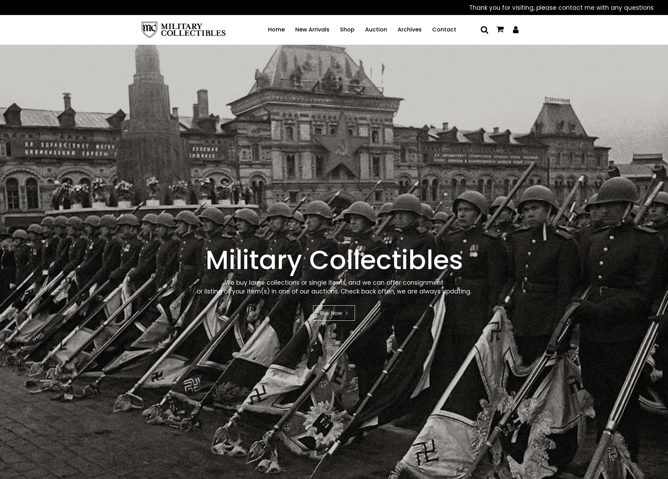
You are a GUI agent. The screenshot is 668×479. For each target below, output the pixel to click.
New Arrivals (312, 30)
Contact (444, 30)
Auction (376, 30)
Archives (410, 30)
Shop (347, 30)
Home (276, 30)
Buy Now (334, 313)
